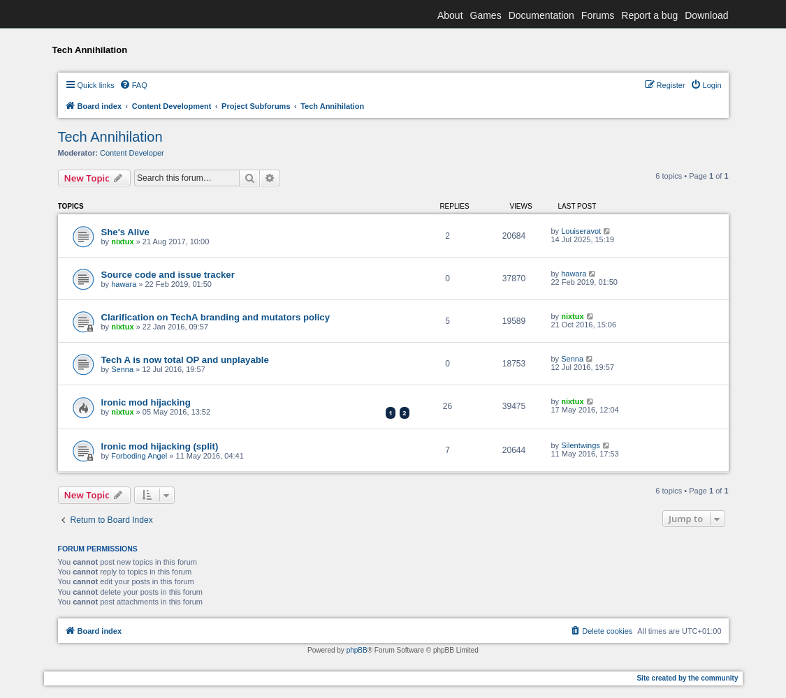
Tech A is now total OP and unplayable (185, 360)
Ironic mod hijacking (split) (160, 446)
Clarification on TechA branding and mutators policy (215, 317)
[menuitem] (133, 85)
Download (706, 15)
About (450, 15)
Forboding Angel (139, 456)
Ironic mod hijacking (146, 402)
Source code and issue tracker (168, 274)
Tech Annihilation (110, 136)
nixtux (122, 241)
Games (486, 15)
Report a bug (649, 15)
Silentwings (580, 445)
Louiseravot (581, 231)
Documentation (541, 15)
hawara (123, 284)
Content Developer (132, 153)
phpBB (357, 650)
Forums (597, 15)
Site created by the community (687, 678)
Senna (122, 369)
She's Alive (125, 232)
